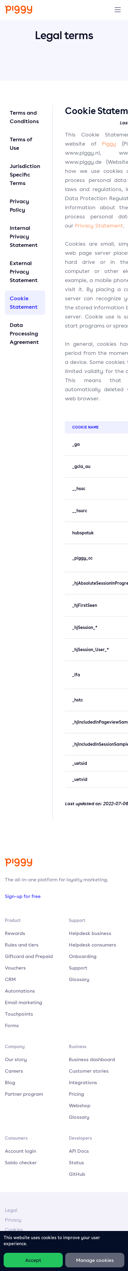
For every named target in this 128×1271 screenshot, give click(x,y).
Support (78, 967)
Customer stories (89, 1071)
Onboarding (82, 956)
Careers (14, 1071)
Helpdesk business (90, 933)
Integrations (83, 1082)
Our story (16, 1059)
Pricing (76, 1094)
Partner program (24, 1094)
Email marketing (23, 1002)
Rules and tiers (22, 944)
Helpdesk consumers (92, 944)
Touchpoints (19, 1013)
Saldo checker (21, 1162)
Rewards (15, 933)
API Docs (79, 1151)
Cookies (14, 1229)
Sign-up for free (23, 896)
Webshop (79, 1105)
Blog (10, 1082)
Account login (20, 1151)
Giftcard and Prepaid (29, 956)
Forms (12, 1025)
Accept (33, 1260)
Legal (11, 1210)
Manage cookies (95, 1260)
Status (76, 1162)
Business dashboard (92, 1059)
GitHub (77, 1174)
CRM (10, 979)
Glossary (79, 979)
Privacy (13, 1220)
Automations (20, 990)
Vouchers (15, 967)
